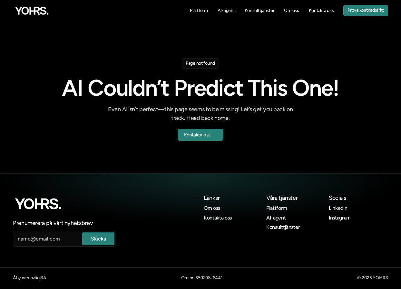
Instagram (340, 218)
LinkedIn (338, 208)
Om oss (212, 208)
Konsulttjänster (283, 227)
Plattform (276, 208)
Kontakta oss (218, 218)
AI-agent (276, 218)
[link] (32, 10)
